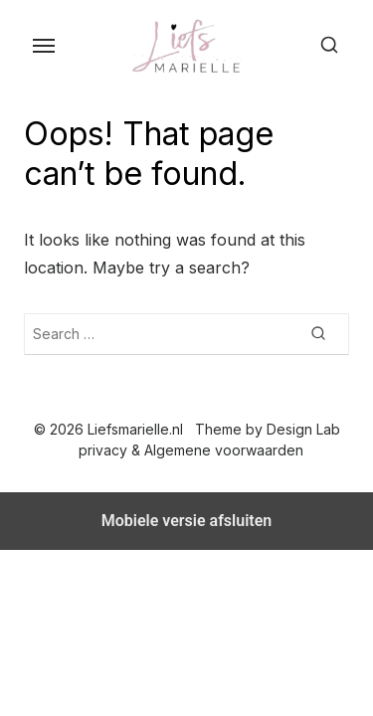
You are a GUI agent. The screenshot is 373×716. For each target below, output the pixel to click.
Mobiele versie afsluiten (186, 520)
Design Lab (303, 429)
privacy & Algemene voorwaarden (191, 450)
